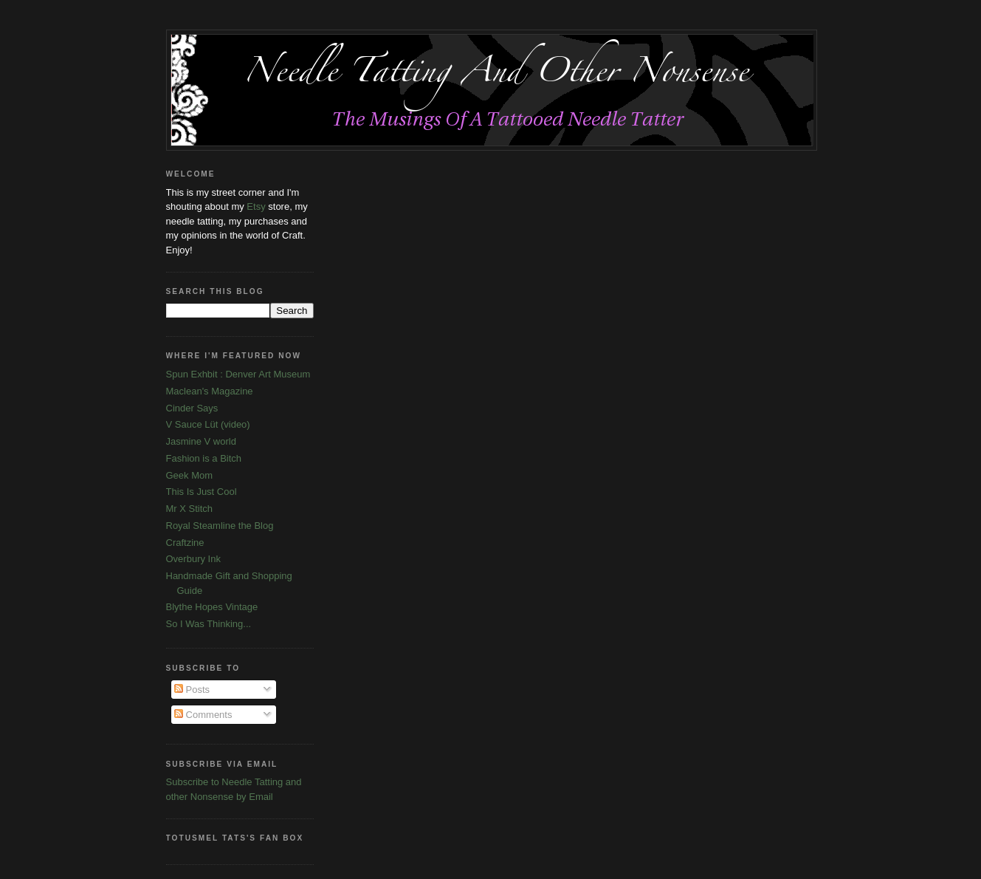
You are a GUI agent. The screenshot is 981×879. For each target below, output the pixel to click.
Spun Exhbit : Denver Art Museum (238, 374)
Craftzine (185, 542)
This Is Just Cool (201, 491)
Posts (192, 689)
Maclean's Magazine (209, 391)
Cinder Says (192, 408)
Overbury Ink (193, 558)
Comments (203, 714)
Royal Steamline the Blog (220, 525)
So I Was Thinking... (209, 623)
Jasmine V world (201, 441)
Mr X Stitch (189, 508)
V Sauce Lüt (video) (208, 424)
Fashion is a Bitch (204, 458)
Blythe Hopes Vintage (212, 606)
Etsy (256, 206)
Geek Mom (189, 475)
